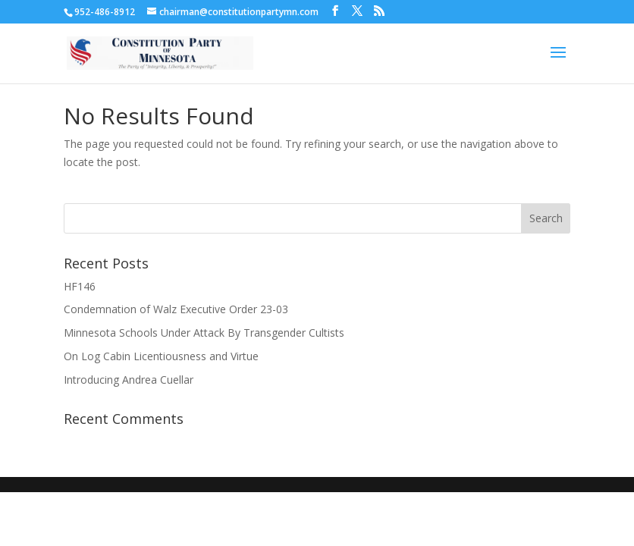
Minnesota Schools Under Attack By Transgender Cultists (204, 332)
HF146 (80, 286)
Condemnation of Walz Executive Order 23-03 (176, 309)
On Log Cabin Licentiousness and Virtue (161, 356)
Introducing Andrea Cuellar (128, 379)
